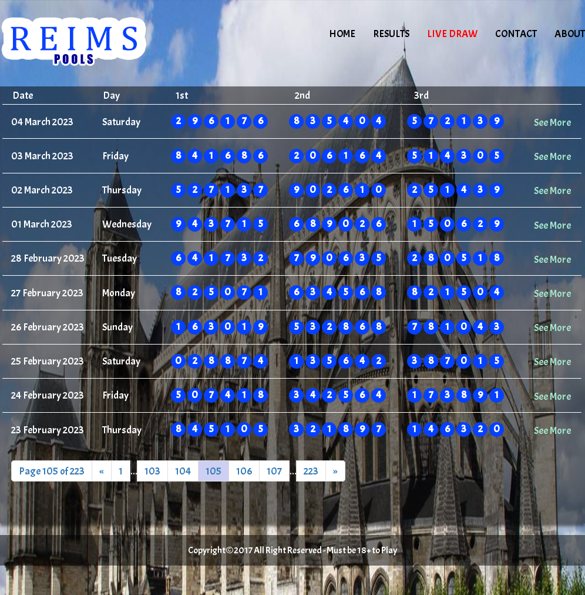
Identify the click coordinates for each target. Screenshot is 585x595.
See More (552, 122)
